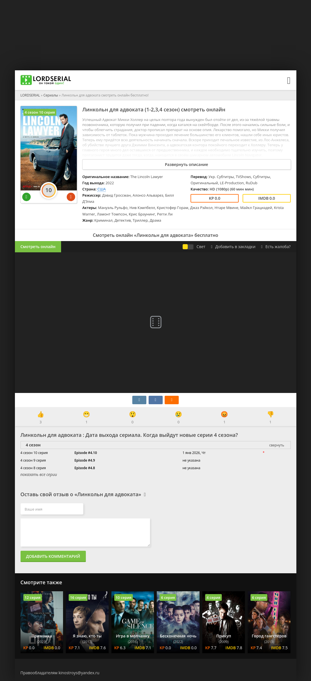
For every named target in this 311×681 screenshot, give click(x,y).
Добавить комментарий (53, 556)
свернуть (276, 445)
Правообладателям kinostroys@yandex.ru (60, 672)
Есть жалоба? (276, 246)
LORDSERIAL (30, 95)
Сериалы (50, 95)
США (101, 189)
